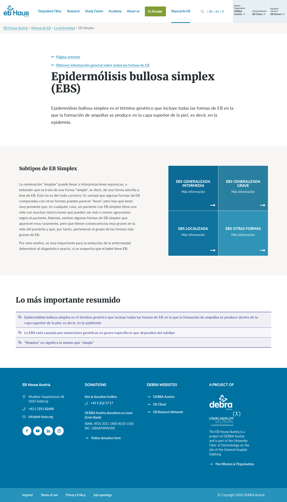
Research (73, 11)
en (215, 11)
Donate (157, 11)
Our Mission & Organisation (234, 464)
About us (133, 11)
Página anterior (68, 57)
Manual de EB (180, 11)
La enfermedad (64, 28)
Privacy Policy (75, 495)
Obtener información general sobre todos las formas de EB (103, 65)
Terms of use (49, 495)
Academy (115, 11)
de (209, 11)
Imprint (27, 495)
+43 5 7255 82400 (41, 409)
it (221, 11)
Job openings (102, 495)
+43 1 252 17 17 (102, 403)
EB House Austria (16, 28)
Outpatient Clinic (50, 11)
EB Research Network (168, 412)
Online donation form (106, 438)
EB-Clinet (159, 404)
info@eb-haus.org (40, 417)
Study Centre (94, 11)
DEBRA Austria (163, 397)
